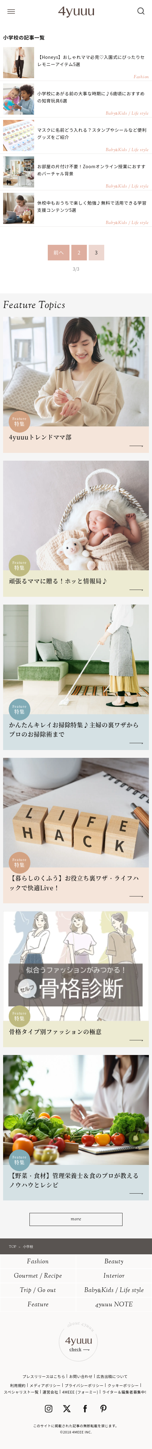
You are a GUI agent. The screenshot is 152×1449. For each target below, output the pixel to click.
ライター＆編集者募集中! (124, 1391)
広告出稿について (111, 1376)
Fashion (38, 1261)
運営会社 (50, 1391)
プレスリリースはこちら (43, 1376)
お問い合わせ (81, 1376)
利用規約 (17, 1385)
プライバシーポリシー (84, 1385)
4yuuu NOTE (114, 1304)
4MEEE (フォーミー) (80, 1391)
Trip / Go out (38, 1290)
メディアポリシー (45, 1385)
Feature (38, 1304)
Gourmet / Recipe (38, 1276)
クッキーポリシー (123, 1385)
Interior (114, 1276)
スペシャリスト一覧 (21, 1391)
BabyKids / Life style (114, 1290)
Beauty (114, 1261)
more (76, 1219)
